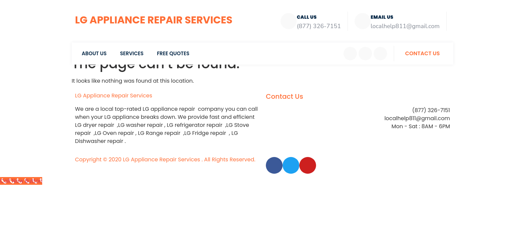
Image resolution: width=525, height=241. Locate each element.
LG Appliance (113, 95)
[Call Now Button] (21, 181)
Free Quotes (173, 53)
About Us (94, 53)
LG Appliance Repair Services (153, 20)
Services (131, 53)
